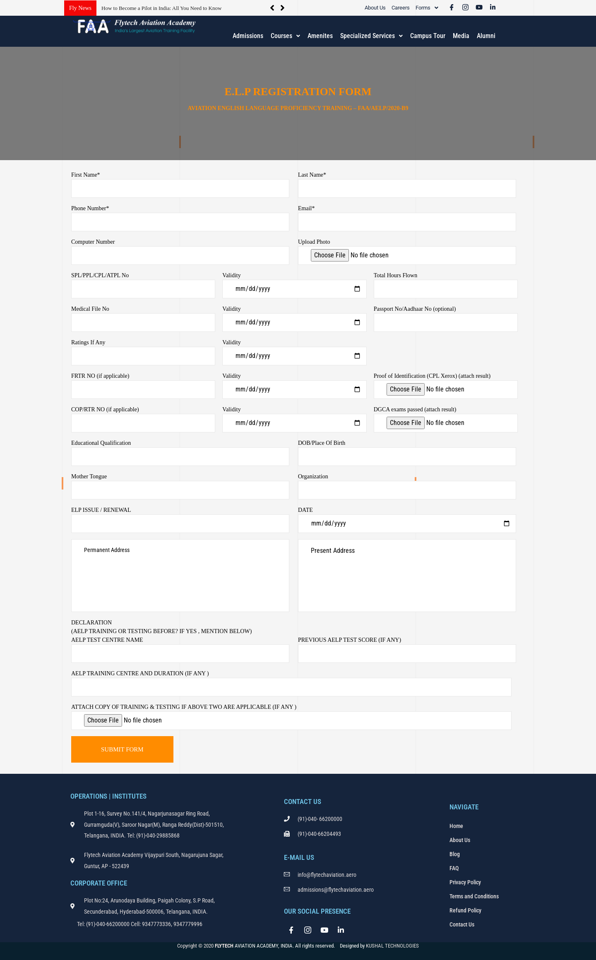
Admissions (248, 36)
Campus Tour (427, 36)
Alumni (486, 36)
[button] (427, 7)
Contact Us (461, 924)
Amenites (320, 36)
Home (456, 826)
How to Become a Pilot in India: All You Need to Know (161, 8)
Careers (401, 8)
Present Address (407, 575)
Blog (454, 854)
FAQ (454, 868)
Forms (427, 8)
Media (461, 36)
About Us (375, 8)
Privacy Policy (465, 882)
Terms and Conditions (474, 896)
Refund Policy (465, 910)
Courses (285, 36)
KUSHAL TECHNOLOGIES (392, 946)
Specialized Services (371, 36)
